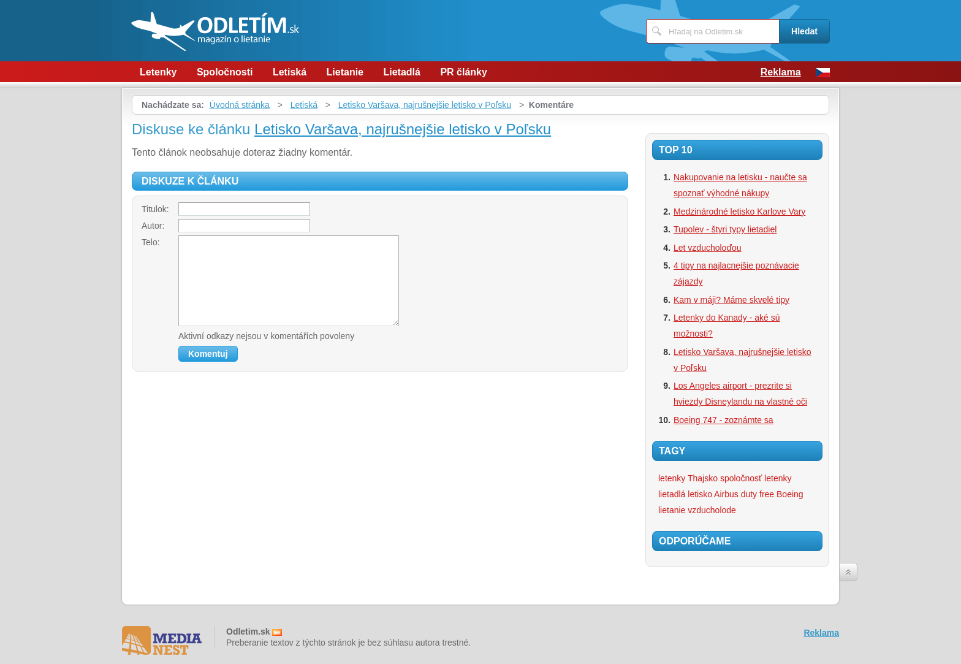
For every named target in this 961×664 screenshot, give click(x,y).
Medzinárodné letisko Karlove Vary (739, 211)
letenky (777, 478)
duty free (757, 494)
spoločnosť (741, 478)
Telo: (151, 242)
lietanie (671, 510)
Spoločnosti (225, 72)
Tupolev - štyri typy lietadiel (725, 229)
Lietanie (345, 72)
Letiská (289, 72)
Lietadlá (401, 72)
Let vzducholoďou (708, 248)
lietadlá (671, 494)
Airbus (726, 494)
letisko (700, 494)
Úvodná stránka (240, 105)
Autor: (153, 226)
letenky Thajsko (688, 478)
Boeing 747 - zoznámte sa (723, 420)
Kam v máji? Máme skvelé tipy (731, 300)
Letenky (158, 72)
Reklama (781, 72)
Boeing (790, 494)
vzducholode (712, 510)
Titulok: (155, 209)
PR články (463, 72)
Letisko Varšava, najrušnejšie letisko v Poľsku (424, 105)
